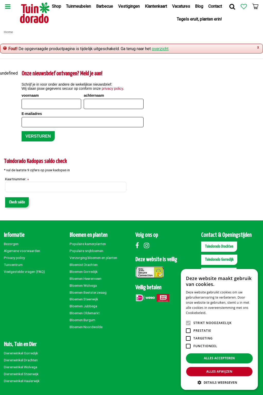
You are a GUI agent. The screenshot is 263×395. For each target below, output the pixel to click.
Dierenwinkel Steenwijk (21, 374)
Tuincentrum (13, 265)
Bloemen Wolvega (83, 285)
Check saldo (17, 202)
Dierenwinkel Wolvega (20, 367)
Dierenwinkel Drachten (21, 360)
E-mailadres (32, 114)
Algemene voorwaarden (22, 251)
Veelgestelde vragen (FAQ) (24, 272)
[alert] (219, 329)
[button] (219, 382)
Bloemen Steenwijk (84, 299)
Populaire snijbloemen (86, 251)
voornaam (30, 95)
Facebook (139, 245)
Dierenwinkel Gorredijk (21, 353)
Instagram (148, 245)
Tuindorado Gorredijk (219, 260)
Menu (8, 6)
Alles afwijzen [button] (219, 371)
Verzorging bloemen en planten (93, 258)
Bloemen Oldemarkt (85, 313)
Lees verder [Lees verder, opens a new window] (216, 313)
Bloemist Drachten (84, 265)
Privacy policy (14, 258)
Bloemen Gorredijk (84, 272)
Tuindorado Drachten (219, 246)
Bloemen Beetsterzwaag (88, 292)
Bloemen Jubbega (83, 306)
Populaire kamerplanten (88, 244)
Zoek (232, 6)
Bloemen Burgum (82, 320)
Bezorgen (11, 244)
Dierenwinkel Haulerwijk (22, 381)
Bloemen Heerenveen (85, 278)
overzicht (160, 48)
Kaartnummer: (17, 179)
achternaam (94, 95)
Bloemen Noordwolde (86, 327)
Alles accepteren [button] (219, 358)
